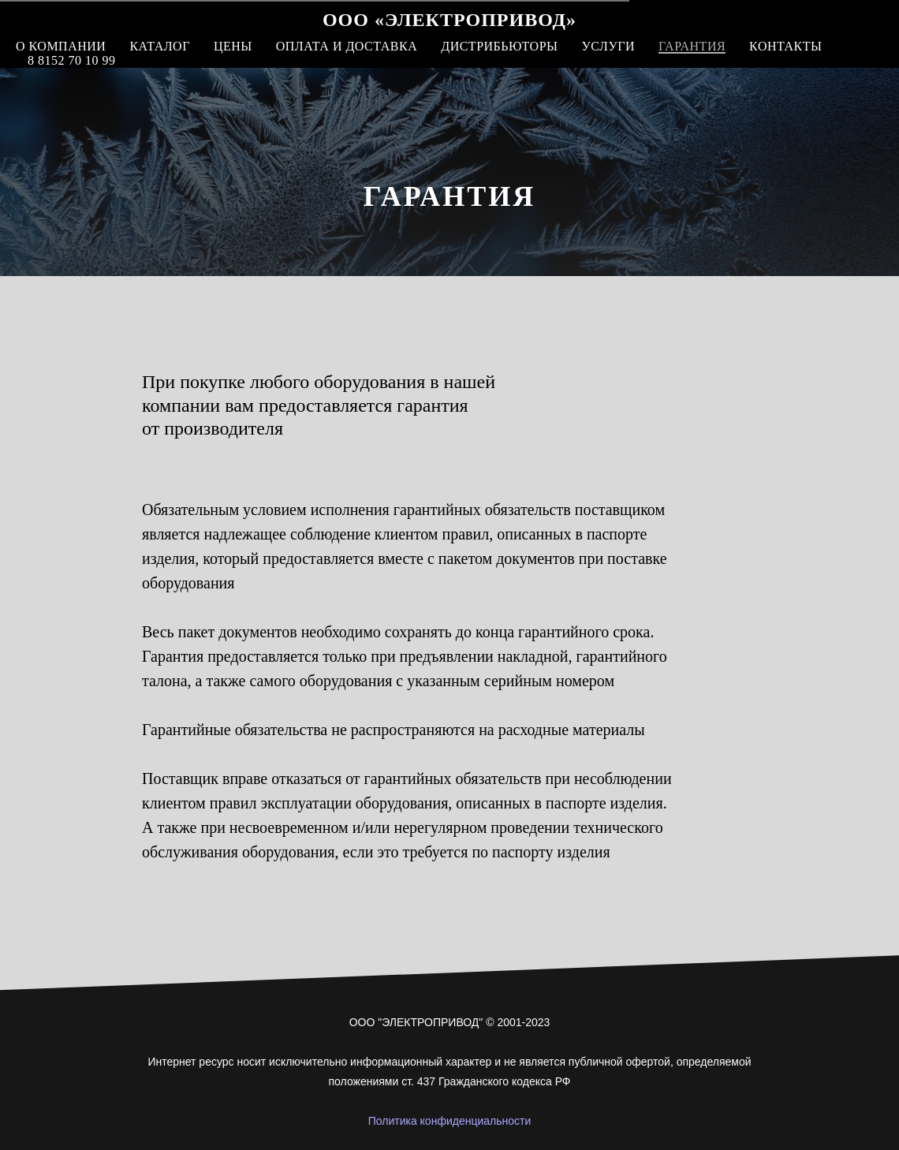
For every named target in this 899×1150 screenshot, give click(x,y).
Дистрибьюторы (499, 46)
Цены (233, 46)
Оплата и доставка (346, 46)
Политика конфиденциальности (450, 1121)
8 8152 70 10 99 (72, 60)
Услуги (608, 46)
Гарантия (692, 46)
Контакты (785, 46)
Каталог (159, 46)
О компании (61, 46)
